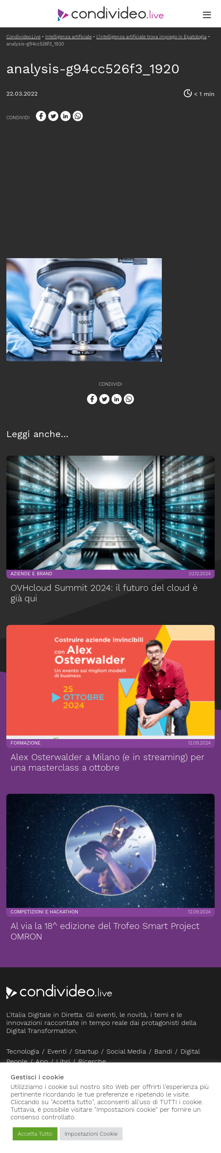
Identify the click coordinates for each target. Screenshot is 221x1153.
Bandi (163, 1051)
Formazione (25, 743)
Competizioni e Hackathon (44, 912)
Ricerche (92, 1061)
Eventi (57, 1051)
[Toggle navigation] (207, 15)
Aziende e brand (31, 573)
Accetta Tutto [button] (35, 1134)
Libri (63, 1061)
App (41, 1061)
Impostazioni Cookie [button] (91, 1134)
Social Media (126, 1051)
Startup (86, 1051)
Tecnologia (22, 1051)
